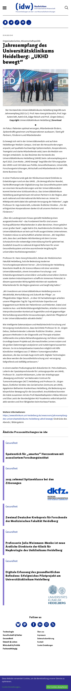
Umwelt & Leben (10, 642)
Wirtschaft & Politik (11, 645)
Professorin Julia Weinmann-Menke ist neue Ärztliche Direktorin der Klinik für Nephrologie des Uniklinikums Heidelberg (35, 546)
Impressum (41, 635)
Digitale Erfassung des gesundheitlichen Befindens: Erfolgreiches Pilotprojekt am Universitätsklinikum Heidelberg (33, 575)
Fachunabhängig (10, 648)
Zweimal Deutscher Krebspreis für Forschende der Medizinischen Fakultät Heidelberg (36, 519)
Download (56, 120)
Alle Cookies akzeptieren (57, 687)
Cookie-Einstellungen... (11, 687)
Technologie (8, 631)
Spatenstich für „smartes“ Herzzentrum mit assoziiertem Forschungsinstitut (35, 456)
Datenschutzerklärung (45, 638)
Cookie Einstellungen (45, 645)
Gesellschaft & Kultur (12, 635)
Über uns (40, 632)
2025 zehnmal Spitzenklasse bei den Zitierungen (30, 481)
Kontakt (40, 642)
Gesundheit (8, 638)
